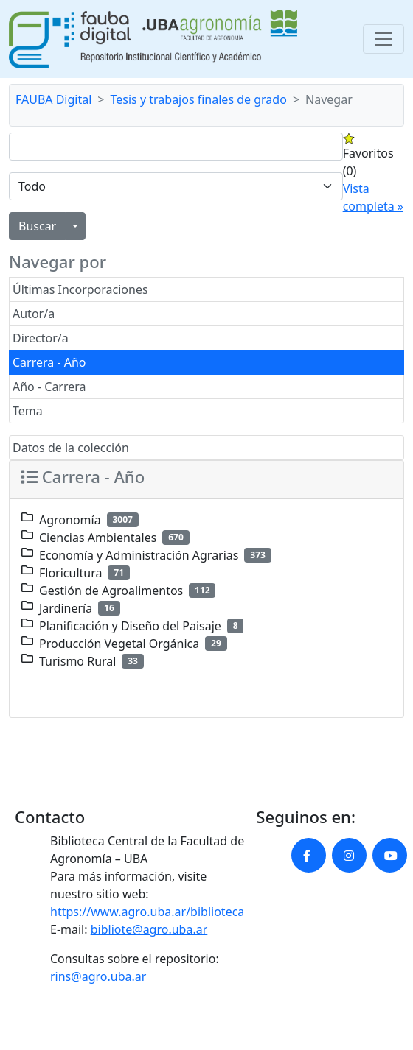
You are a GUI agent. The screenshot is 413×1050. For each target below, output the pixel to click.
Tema (28, 411)
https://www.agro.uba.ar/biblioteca (147, 911)
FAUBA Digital (53, 99)
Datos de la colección (71, 448)
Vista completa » (373, 197)
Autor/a (34, 314)
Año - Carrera (49, 386)
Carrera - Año (49, 362)
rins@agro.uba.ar (98, 976)
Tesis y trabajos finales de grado (199, 99)
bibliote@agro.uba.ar (149, 929)
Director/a (41, 338)
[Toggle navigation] (383, 39)
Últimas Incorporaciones (80, 289)
